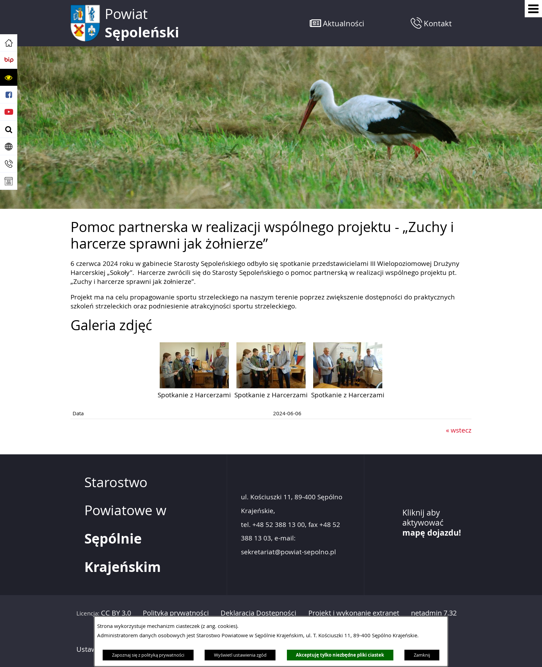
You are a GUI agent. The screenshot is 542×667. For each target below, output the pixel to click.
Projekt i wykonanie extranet (353, 613)
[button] (8, 77)
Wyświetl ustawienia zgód (240, 655)
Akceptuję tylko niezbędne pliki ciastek (340, 655)
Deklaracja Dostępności (258, 613)
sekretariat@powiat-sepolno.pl (288, 552)
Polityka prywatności (176, 613)
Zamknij (422, 655)
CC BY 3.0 (116, 613)
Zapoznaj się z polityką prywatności (148, 655)
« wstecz (458, 430)
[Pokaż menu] (533, 8)
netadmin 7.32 (434, 613)
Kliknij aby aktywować (431, 523)
